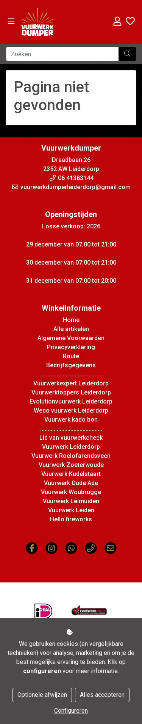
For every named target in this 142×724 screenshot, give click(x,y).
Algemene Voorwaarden (71, 338)
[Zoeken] (62, 54)
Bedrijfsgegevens (71, 365)
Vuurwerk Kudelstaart (71, 474)
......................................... (71, 374)
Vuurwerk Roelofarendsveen (71, 455)
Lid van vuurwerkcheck (71, 437)
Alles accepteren (102, 694)
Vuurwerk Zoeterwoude (71, 464)
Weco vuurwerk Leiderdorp (71, 410)
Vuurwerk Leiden (71, 510)
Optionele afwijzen (42, 694)
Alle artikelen (71, 329)
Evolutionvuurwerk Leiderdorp (71, 401)
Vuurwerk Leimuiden (71, 501)
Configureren (71, 710)
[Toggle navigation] (11, 21)
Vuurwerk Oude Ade (71, 483)
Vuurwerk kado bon (71, 419)
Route (71, 356)
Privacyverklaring (71, 347)
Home (71, 319)
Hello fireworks (71, 519)
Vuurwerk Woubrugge (71, 492)
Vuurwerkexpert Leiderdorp (71, 383)
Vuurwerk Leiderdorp (71, 446)
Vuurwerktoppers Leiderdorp (71, 392)
